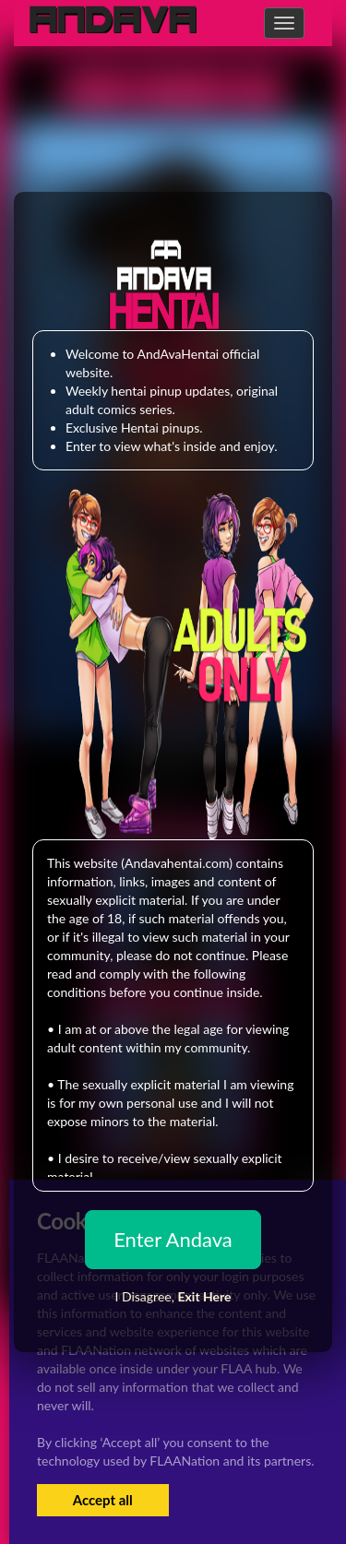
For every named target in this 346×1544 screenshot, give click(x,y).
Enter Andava (173, 1239)
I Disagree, (172, 1296)
